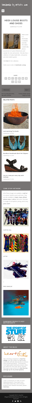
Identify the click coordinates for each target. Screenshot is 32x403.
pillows (25, 197)
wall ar (25, 193)
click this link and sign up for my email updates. (15, 369)
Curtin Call (7, 230)
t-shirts (13, 199)
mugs (20, 197)
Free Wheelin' (7, 286)
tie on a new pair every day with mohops (13, 176)
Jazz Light (6, 203)
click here (6, 387)
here (7, 61)
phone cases (7, 199)
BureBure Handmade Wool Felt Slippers (15, 153)
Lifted (5, 256)
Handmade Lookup (20, 65)
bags (16, 197)
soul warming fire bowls (11, 131)
